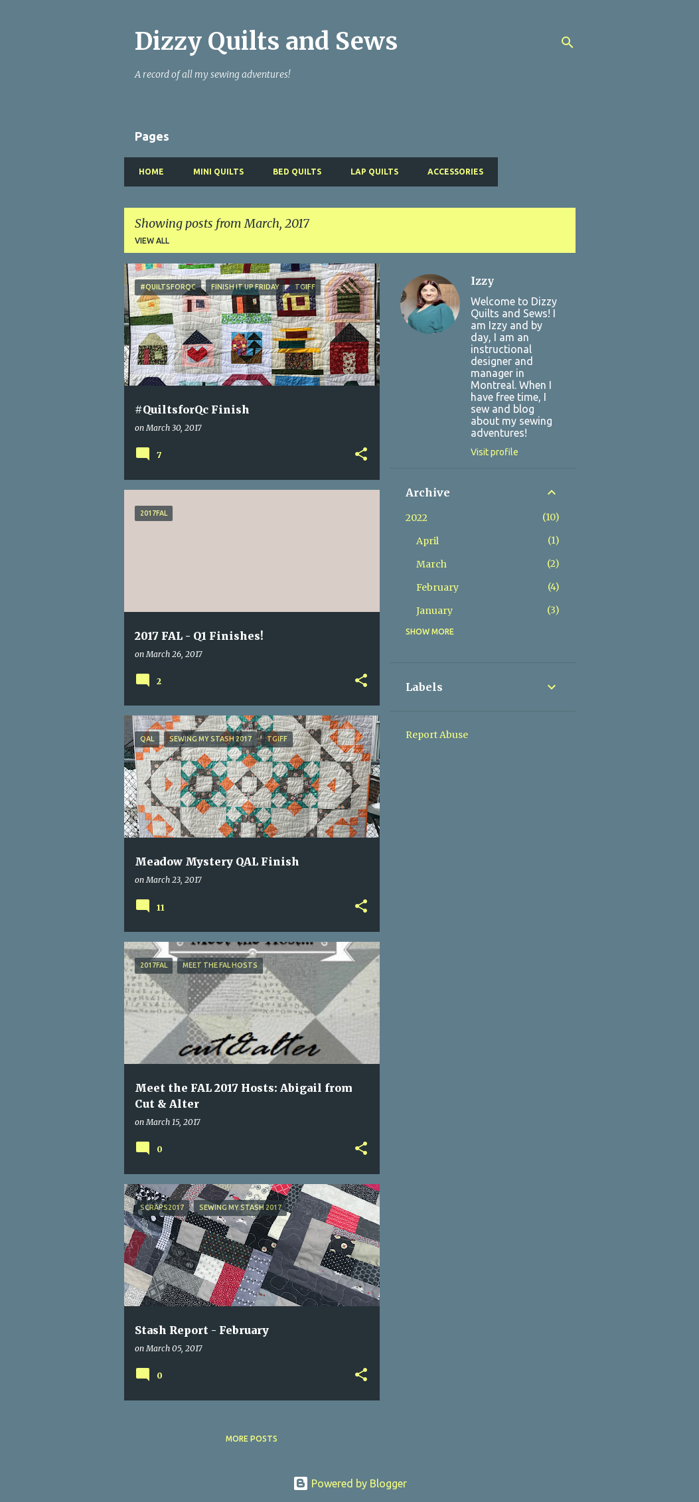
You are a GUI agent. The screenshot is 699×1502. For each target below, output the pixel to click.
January (434, 611)
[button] (361, 455)
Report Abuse (437, 735)
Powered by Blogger (350, 1483)
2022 (416, 518)
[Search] (568, 42)
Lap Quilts (370, 171)
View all (152, 240)
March (431, 564)
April (427, 541)
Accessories (451, 171)
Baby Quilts (535, 171)
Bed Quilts (293, 171)
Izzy (482, 280)
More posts (251, 1438)
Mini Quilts (214, 171)
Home (147, 171)
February (437, 587)
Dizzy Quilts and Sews (266, 41)
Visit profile (494, 452)
